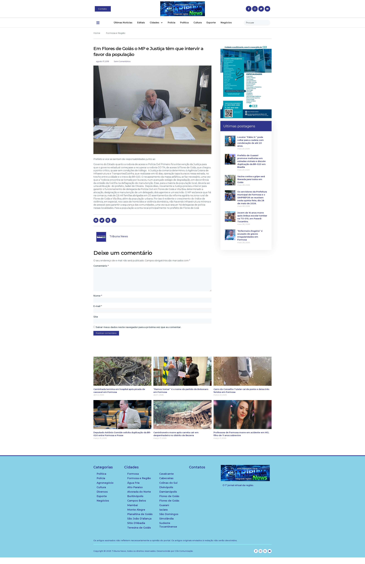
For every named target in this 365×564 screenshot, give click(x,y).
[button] (95, 220)
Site (95, 317)
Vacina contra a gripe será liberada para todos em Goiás (251, 179)
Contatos (197, 468)
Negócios (226, 22)
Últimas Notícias (123, 22)
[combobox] (257, 23)
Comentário (101, 266)
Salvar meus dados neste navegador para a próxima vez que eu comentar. (138, 328)
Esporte (211, 22)
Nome (97, 296)
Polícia (171, 22)
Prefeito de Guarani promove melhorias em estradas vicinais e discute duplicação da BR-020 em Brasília (251, 161)
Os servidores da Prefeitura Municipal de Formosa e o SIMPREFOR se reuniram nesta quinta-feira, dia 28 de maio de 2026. (252, 197)
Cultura (197, 22)
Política (184, 22)
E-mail (97, 307)
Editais (141, 22)
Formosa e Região (115, 33)
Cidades (156, 22)
